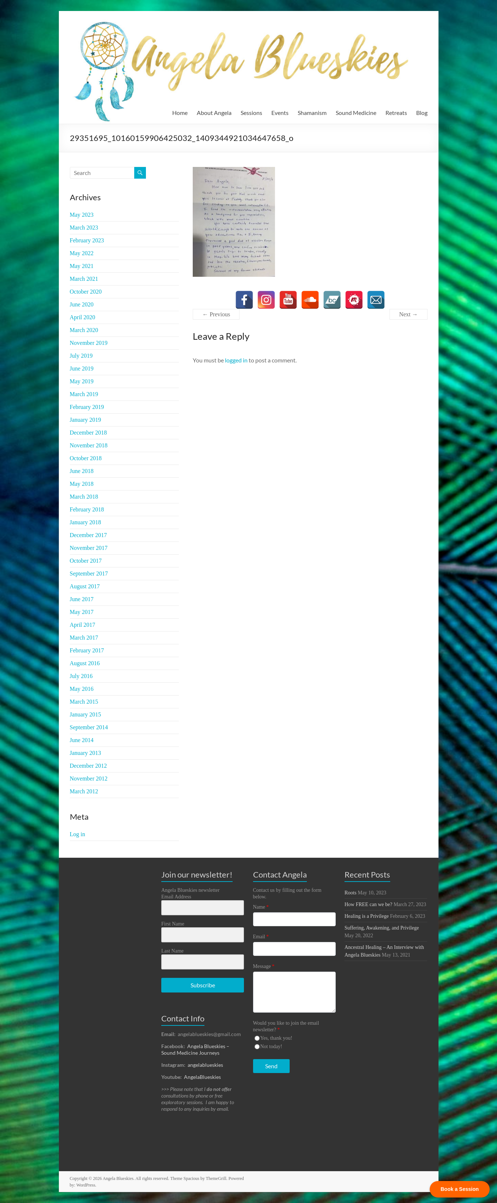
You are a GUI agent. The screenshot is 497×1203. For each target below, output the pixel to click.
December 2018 (88, 432)
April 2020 (82, 317)
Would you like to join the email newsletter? (286, 1026)
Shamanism (312, 112)
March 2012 (84, 791)
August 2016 (85, 663)
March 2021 (84, 279)
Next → (408, 314)
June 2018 (82, 471)
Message (264, 966)
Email (261, 936)
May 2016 (82, 689)
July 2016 (81, 676)
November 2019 (89, 343)
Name (261, 907)
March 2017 (84, 637)
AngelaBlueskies (202, 1077)
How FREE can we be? (368, 904)
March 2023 (84, 227)
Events (280, 112)
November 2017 (89, 548)
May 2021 (82, 266)
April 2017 (82, 625)
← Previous (216, 314)
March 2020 (84, 330)
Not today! (271, 1046)
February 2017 (87, 650)
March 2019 (84, 394)
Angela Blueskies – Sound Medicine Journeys (195, 1049)
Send (271, 1065)
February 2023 (87, 240)
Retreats (396, 112)
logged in (236, 360)
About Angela (214, 112)
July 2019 (81, 356)
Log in (77, 834)
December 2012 (88, 766)
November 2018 (89, 445)
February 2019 (87, 407)
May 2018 (82, 484)
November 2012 (89, 778)
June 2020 (82, 304)
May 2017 (82, 612)
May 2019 (82, 381)
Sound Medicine (356, 112)
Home (180, 112)
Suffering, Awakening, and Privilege (381, 928)
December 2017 (88, 535)
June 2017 (82, 599)
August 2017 (85, 586)
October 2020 (86, 291)
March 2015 (84, 702)
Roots (350, 892)
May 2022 (82, 253)
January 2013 (85, 753)
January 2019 (85, 420)
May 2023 (82, 215)
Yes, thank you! (276, 1038)
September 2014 (89, 727)
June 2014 (82, 740)
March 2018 (84, 497)
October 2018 (86, 458)
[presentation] (298, 1106)
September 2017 (89, 573)
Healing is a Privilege (366, 916)
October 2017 (86, 561)
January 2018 (85, 522)
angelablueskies (205, 1065)
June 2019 (82, 368)
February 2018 (87, 509)
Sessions (251, 112)
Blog (422, 112)
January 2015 (85, 714)
